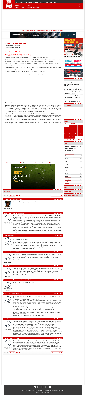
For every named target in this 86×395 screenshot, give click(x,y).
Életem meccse (53, 2)
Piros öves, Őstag (7, 276)
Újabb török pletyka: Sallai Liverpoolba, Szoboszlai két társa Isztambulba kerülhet (73, 84)
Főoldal (6, 39)
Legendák (36, 2)
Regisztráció (29, 7)
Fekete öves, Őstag (7, 348)
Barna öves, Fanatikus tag (7, 262)
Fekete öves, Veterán (8, 245)
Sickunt (7, 251)
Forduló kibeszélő (24, 162)
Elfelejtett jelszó (36, 7)
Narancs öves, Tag (7, 290)
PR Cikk (46, 2)
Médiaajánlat (60, 390)
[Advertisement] (43, 19)
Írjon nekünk (53, 390)
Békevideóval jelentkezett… (11, 162)
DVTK (16, 2)
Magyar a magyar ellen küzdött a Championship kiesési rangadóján (72, 96)
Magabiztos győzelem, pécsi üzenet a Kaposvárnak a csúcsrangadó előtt (72, 100)
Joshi (6, 318)
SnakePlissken (8, 199)
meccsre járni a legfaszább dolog (12, 279)
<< (65, 123)
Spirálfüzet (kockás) (9, 235)
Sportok (21, 2)
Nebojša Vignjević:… (39, 162)
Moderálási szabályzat (43, 390)
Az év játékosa (28, 2)
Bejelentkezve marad (20, 7)
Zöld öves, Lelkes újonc (8, 209)
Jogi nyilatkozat (32, 390)
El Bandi (7, 265)
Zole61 (6, 338)
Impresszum (25, 390)
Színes (41, 2)
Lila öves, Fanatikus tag (8, 329)
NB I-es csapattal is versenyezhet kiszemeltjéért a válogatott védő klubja (73, 88)
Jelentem (59, 199)
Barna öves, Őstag (7, 223)
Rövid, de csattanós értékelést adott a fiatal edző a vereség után (73, 92)
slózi (6, 213)
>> (81, 123)
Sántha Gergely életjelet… (54, 162)
